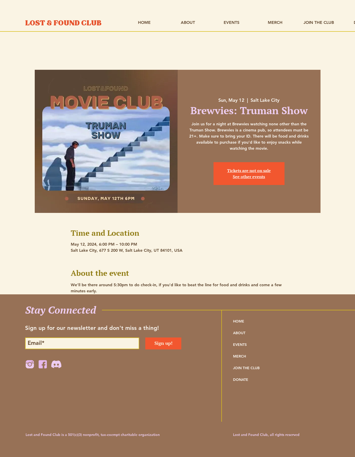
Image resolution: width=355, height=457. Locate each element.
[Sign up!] (163, 343)
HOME (238, 321)
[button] (188, 22)
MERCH (239, 356)
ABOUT (239, 333)
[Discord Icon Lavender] (55, 364)
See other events (249, 176)
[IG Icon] (30, 364)
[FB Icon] (42, 364)
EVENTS (240, 344)
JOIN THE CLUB (246, 368)
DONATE (240, 379)
